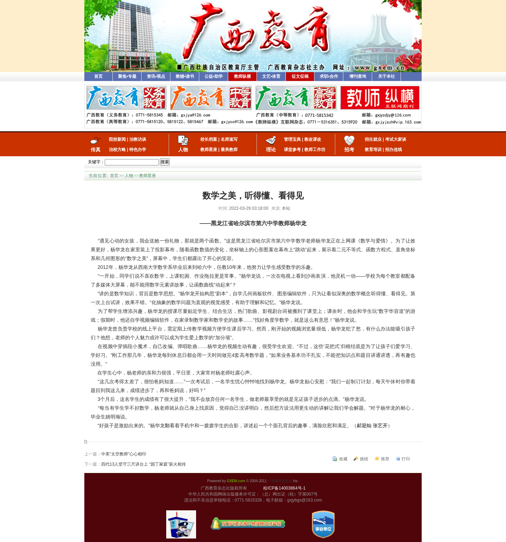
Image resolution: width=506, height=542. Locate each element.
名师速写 (229, 139)
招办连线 (393, 149)
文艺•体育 (271, 76)
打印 (406, 458)
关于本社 (386, 76)
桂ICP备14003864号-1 (284, 488)
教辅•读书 (185, 76)
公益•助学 (214, 76)
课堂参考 (292, 149)
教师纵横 (242, 76)
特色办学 (137, 149)
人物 (183, 149)
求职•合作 (329, 76)
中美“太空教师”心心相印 (123, 454)
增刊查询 (357, 76)
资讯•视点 (156, 76)
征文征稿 (300, 76)
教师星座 (208, 149)
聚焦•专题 (127, 76)
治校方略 (117, 149)
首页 (98, 76)
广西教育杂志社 (280, 481)
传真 (95, 149)
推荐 (385, 458)
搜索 (165, 161)
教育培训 (373, 149)
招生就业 (373, 139)
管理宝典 (292, 139)
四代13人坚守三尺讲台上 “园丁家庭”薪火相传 (143, 464)
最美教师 (229, 149)
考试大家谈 (395, 139)
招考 (349, 149)
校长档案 (208, 139)
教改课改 (312, 139)
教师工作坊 (314, 149)
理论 (271, 149)
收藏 (343, 458)
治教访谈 (137, 139)
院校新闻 (117, 139)
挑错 (364, 458)
